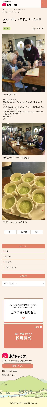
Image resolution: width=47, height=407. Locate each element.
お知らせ (20, 9)
